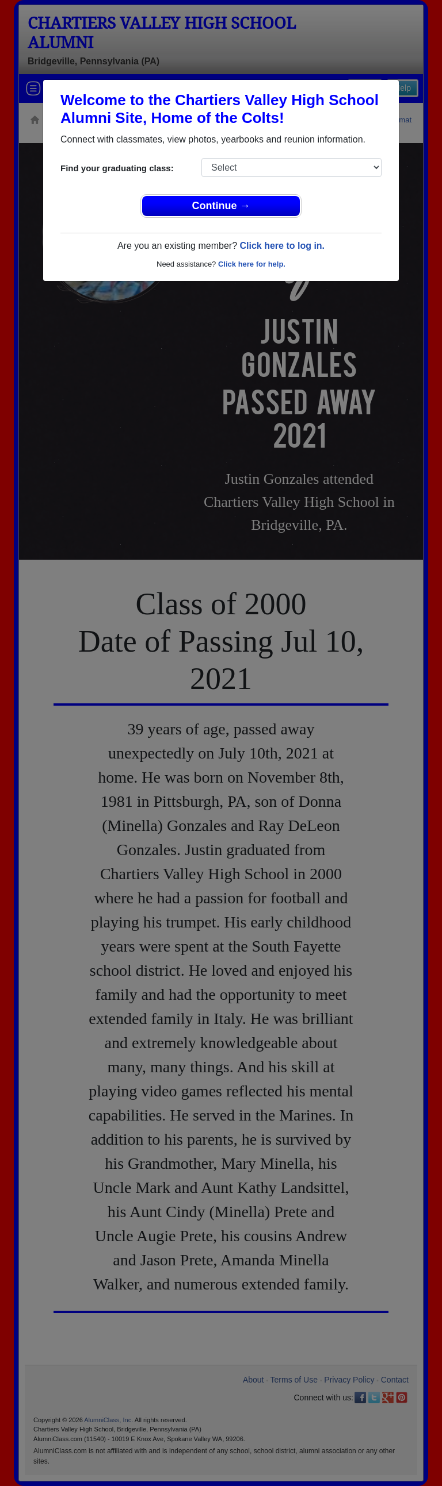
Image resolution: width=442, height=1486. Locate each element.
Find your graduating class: (117, 168)
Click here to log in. (282, 246)
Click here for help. (251, 264)
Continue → (221, 205)
